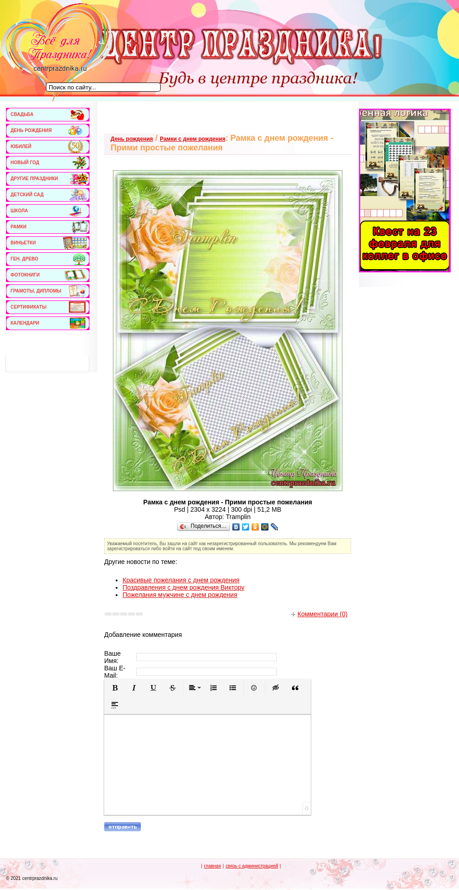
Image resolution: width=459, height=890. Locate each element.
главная (212, 865)
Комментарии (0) (319, 614)
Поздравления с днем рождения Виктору (184, 587)
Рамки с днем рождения (192, 139)
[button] (114, 688)
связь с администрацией (251, 865)
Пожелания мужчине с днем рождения (180, 594)
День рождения (132, 139)
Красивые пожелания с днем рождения (181, 580)
